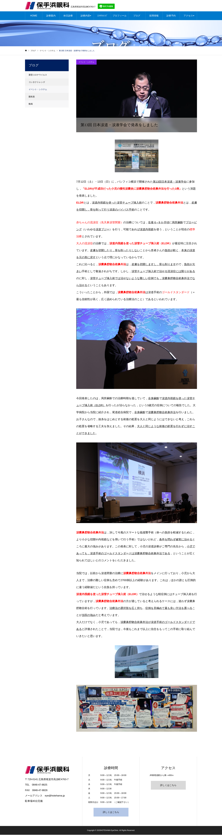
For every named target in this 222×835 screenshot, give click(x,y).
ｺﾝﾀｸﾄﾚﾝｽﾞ (102, 16)
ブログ (136, 16)
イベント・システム (86, 62)
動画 (31, 104)
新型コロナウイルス (38, 75)
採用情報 (154, 16)
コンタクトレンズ (37, 82)
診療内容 (85, 16)
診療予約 (171, 16)
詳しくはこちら (111, 812)
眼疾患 (32, 97)
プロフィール (120, 16)
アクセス (188, 16)
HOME (33, 16)
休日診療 (68, 16)
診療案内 (51, 16)
